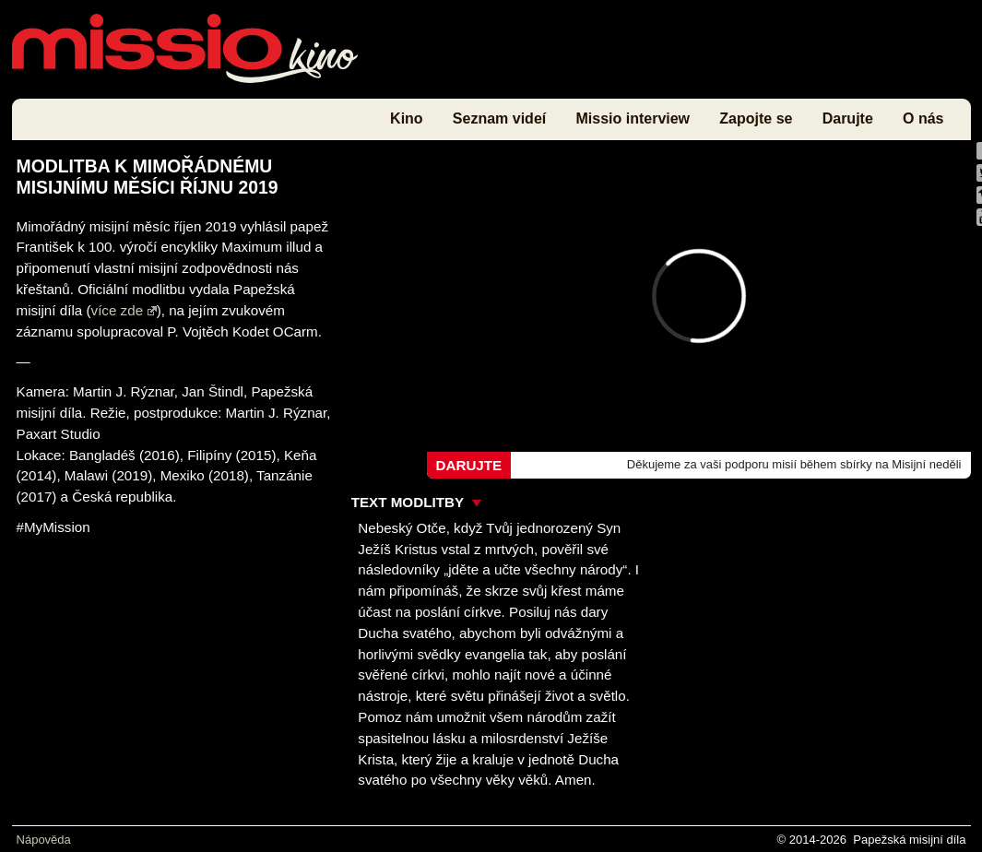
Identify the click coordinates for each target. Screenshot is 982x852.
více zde (124, 310)
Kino (406, 118)
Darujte (847, 118)
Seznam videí (499, 118)
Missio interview (632, 118)
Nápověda (44, 839)
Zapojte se (755, 118)
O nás (923, 118)
